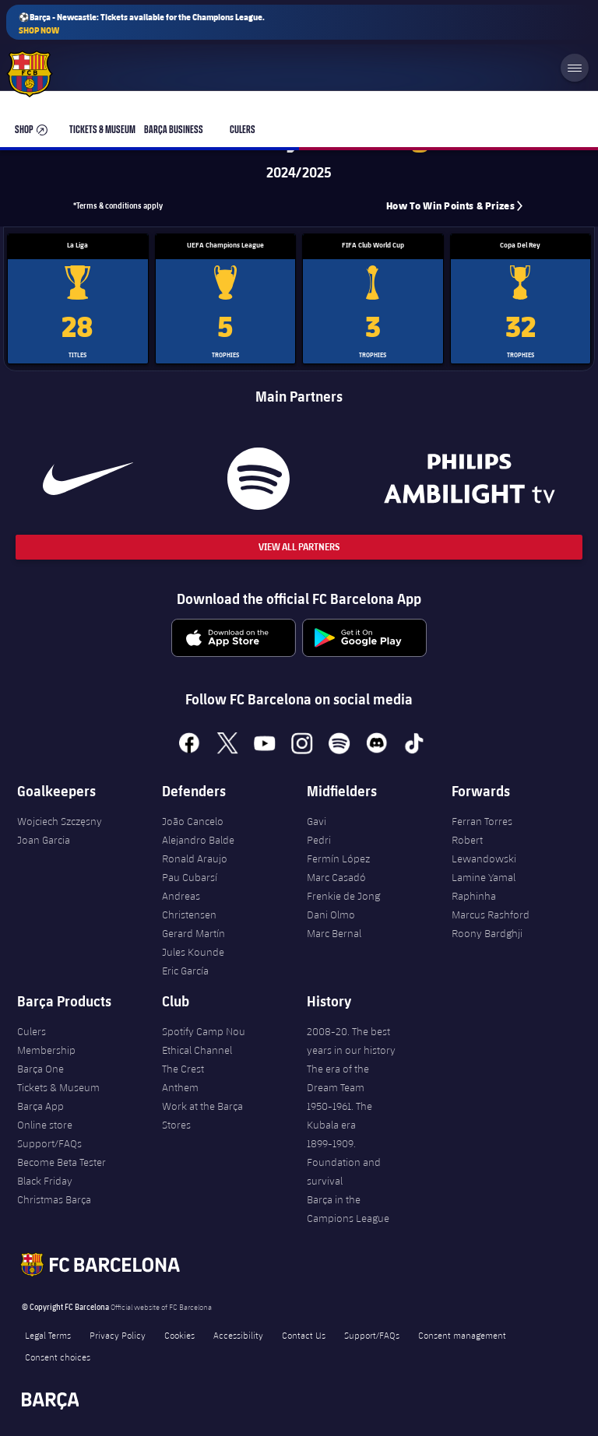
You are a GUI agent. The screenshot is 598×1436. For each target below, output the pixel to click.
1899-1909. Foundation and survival (344, 1162)
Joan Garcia (43, 840)
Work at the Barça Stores (202, 1115)
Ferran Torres (482, 821)
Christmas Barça (54, 1199)
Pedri (319, 840)
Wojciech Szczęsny (59, 821)
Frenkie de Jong (343, 896)
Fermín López (338, 858)
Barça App (40, 1106)
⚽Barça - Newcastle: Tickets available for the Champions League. (142, 24)
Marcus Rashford (490, 914)
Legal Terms (48, 1334)
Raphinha (474, 896)
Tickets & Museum (58, 1087)
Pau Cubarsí (189, 877)
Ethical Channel (197, 1050)
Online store (44, 1124)
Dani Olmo (331, 914)
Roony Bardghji (487, 933)
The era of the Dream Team (338, 1078)
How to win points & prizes (450, 206)
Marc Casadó (336, 877)
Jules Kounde (193, 952)
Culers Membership (46, 1040)
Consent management (462, 1334)
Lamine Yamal (483, 877)
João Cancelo (192, 821)
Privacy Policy (118, 1334)
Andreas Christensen (189, 905)
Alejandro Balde (198, 840)
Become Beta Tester (61, 1162)
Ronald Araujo (194, 858)
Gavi (316, 821)
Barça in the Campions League (348, 1208)
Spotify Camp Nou (203, 1031)
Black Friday (44, 1180)
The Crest (183, 1068)
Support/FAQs (49, 1143)
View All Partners (299, 547)
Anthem (180, 1087)
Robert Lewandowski (484, 849)
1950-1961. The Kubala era (339, 1115)
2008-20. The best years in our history (351, 1040)
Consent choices (57, 1356)
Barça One (40, 1068)
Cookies (179, 1334)
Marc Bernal (334, 933)
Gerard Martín (193, 933)
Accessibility (238, 1334)
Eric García (185, 970)
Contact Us (303, 1334)
